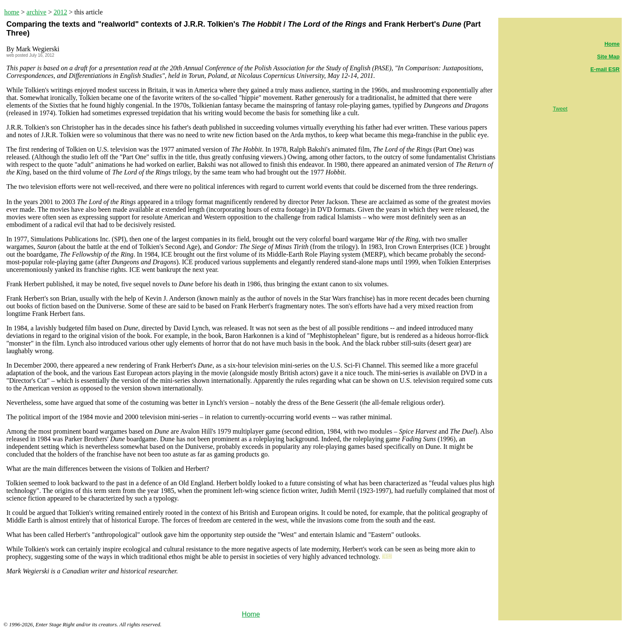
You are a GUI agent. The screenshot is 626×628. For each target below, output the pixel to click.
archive (37, 12)
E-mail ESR (605, 69)
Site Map (608, 56)
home (11, 12)
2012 (60, 12)
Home (251, 614)
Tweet (560, 108)
